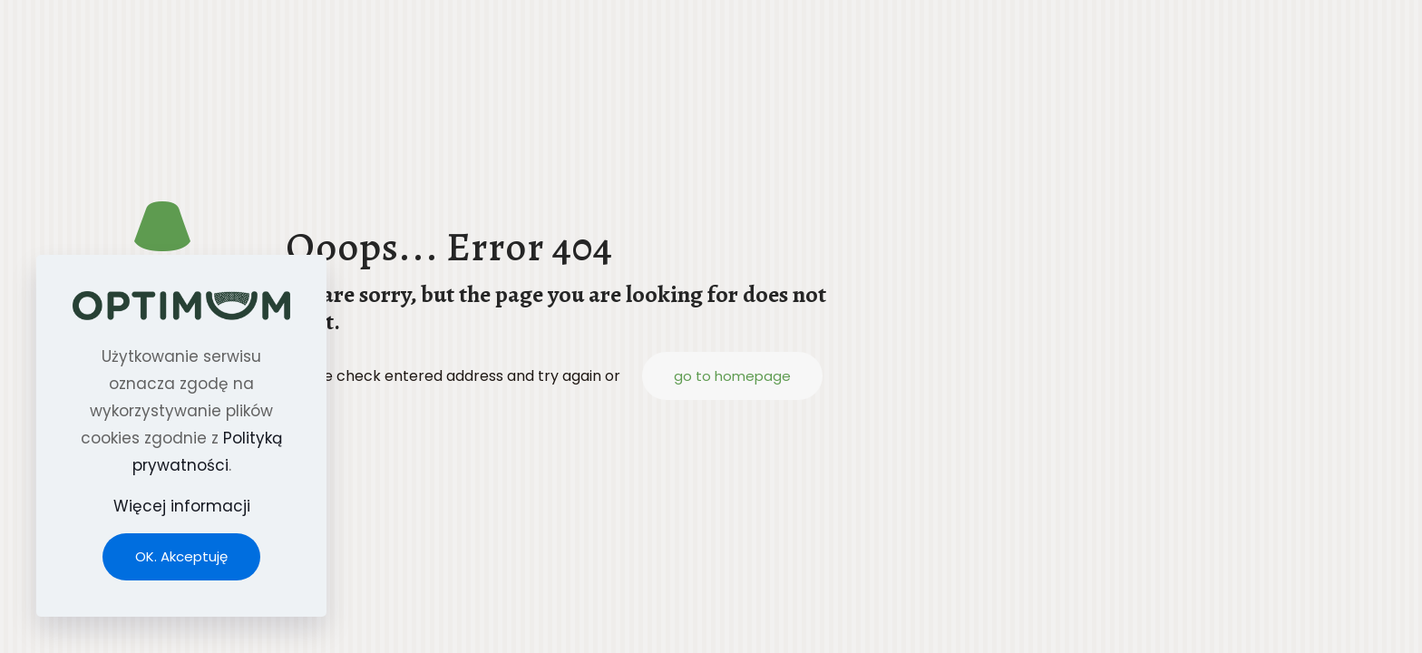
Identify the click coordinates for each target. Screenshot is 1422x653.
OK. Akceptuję (181, 556)
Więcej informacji (181, 506)
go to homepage (732, 375)
